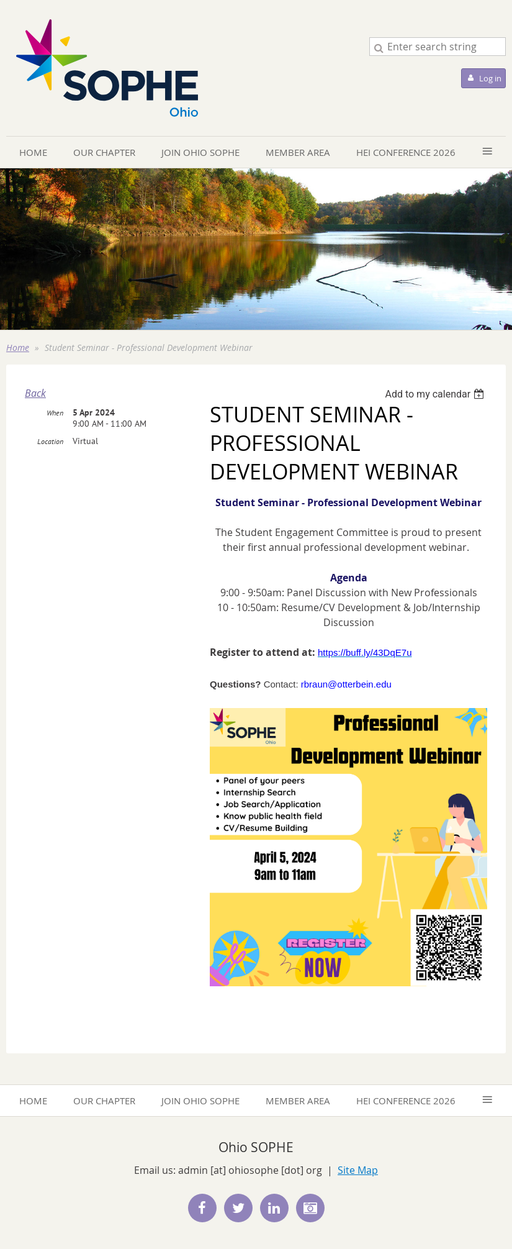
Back (35, 393)
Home (17, 347)
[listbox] (436, 394)
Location (50, 441)
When (55, 412)
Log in (490, 78)
